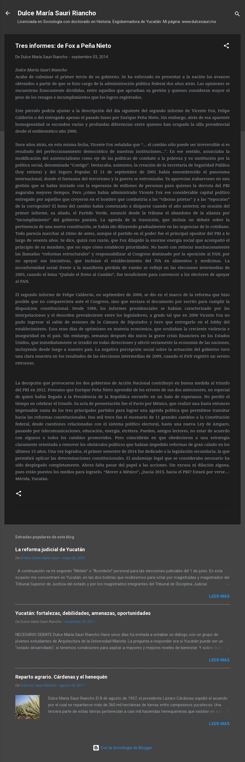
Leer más (219, 596)
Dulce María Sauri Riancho (57, 13)
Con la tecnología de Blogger (122, 747)
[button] (226, 46)
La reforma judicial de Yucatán (50, 549)
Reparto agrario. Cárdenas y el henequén (61, 677)
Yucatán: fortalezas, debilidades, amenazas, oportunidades (83, 613)
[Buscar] (237, 15)
